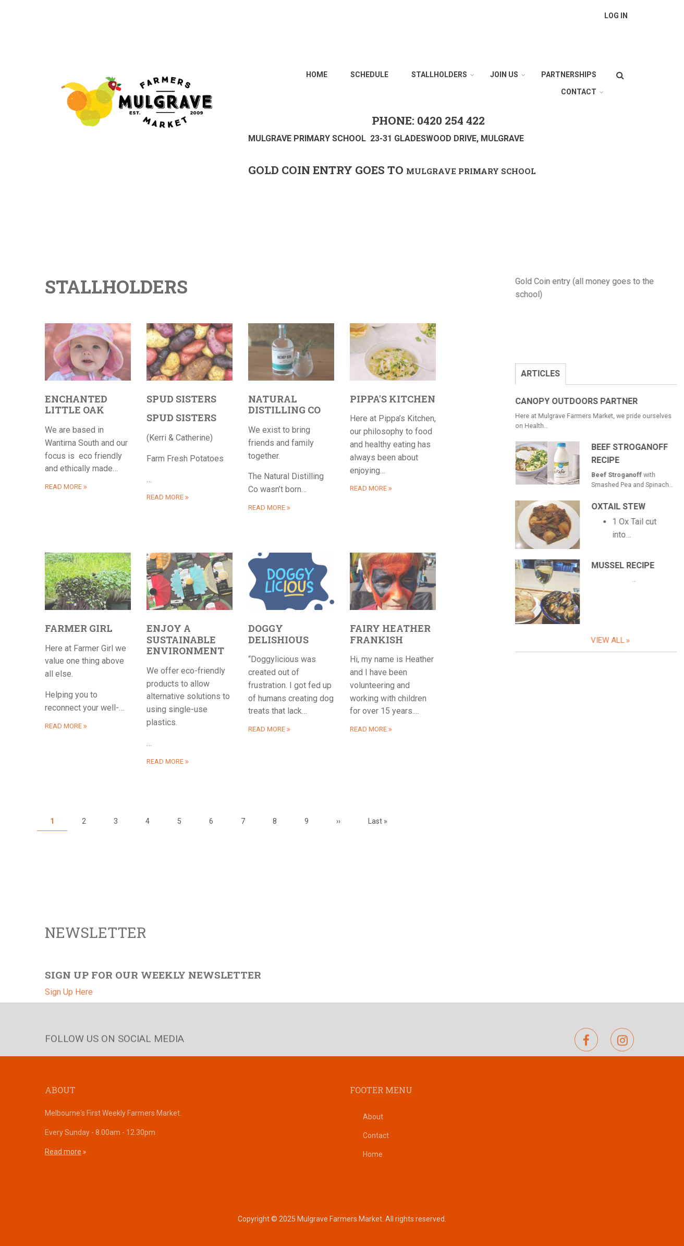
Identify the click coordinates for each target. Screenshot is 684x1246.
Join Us (504, 74)
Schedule (369, 74)
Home (316, 74)
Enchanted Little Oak (76, 405)
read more (63, 486)
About (373, 1117)
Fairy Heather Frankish (390, 634)
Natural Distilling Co (284, 405)
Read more (63, 1151)
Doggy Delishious (278, 634)
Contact (578, 92)
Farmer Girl (79, 628)
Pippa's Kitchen (392, 399)
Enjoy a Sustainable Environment (185, 639)
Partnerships (568, 74)
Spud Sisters (181, 399)
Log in (616, 15)
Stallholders (439, 74)
